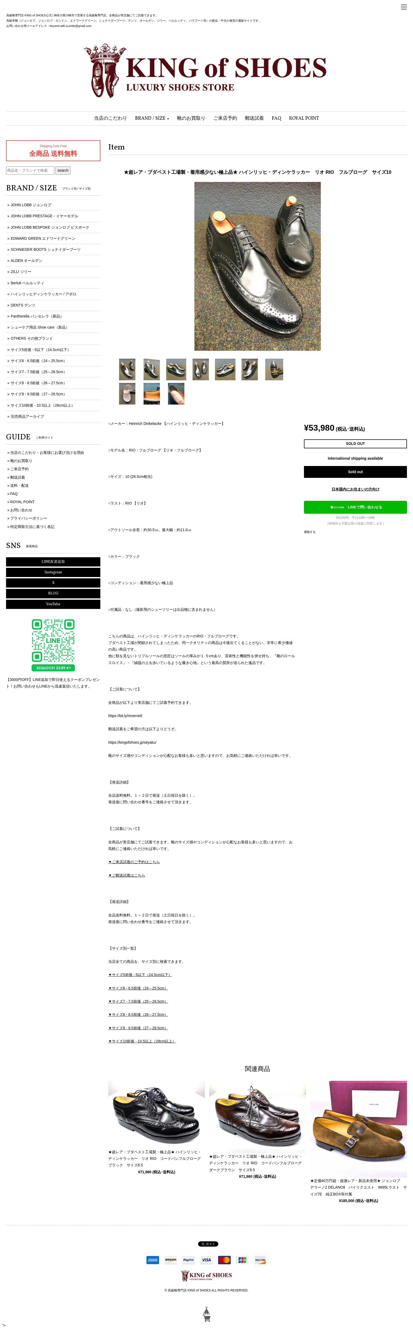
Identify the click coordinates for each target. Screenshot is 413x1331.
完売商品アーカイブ (27, 416)
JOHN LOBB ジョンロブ (31, 205)
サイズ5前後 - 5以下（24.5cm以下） (41, 350)
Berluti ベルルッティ (28, 283)
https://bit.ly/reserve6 (125, 716)
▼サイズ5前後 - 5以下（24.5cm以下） (140, 975)
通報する (310, 532)
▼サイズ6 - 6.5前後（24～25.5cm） (138, 988)
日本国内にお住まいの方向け (356, 489)
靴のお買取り (21, 461)
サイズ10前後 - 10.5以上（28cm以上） (43, 405)
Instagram (53, 572)
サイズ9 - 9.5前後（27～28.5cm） (39, 394)
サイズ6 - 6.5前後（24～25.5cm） (39, 361)
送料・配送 (19, 485)
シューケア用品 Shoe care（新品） (40, 327)
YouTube (53, 604)
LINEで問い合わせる (355, 507)
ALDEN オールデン (27, 260)
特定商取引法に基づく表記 (32, 527)
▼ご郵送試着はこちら (126, 875)
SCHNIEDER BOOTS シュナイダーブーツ (46, 249)
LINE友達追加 (53, 561)
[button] (152, 118)
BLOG (53, 593)
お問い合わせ (21, 510)
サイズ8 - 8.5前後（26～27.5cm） (39, 383)
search (62, 170)
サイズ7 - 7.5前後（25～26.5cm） (39, 372)
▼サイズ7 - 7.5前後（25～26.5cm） (138, 1001)
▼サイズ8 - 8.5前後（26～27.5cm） (138, 1014)
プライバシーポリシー (28, 518)
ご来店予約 (19, 469)
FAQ (14, 494)
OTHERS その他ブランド (32, 338)
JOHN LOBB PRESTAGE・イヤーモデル (44, 216)
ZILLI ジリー (21, 272)
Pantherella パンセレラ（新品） (37, 316)
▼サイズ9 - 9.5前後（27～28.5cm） (138, 1028)
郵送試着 (17, 477)
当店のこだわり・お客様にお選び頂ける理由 (47, 452)
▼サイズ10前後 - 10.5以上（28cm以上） (142, 1041)
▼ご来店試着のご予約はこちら (134, 862)
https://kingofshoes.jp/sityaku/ (132, 742)
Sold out (355, 472)
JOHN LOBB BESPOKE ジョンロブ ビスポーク (50, 227)
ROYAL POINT (22, 502)
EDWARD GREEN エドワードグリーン (43, 238)
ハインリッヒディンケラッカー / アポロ (44, 294)
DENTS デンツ (23, 305)
